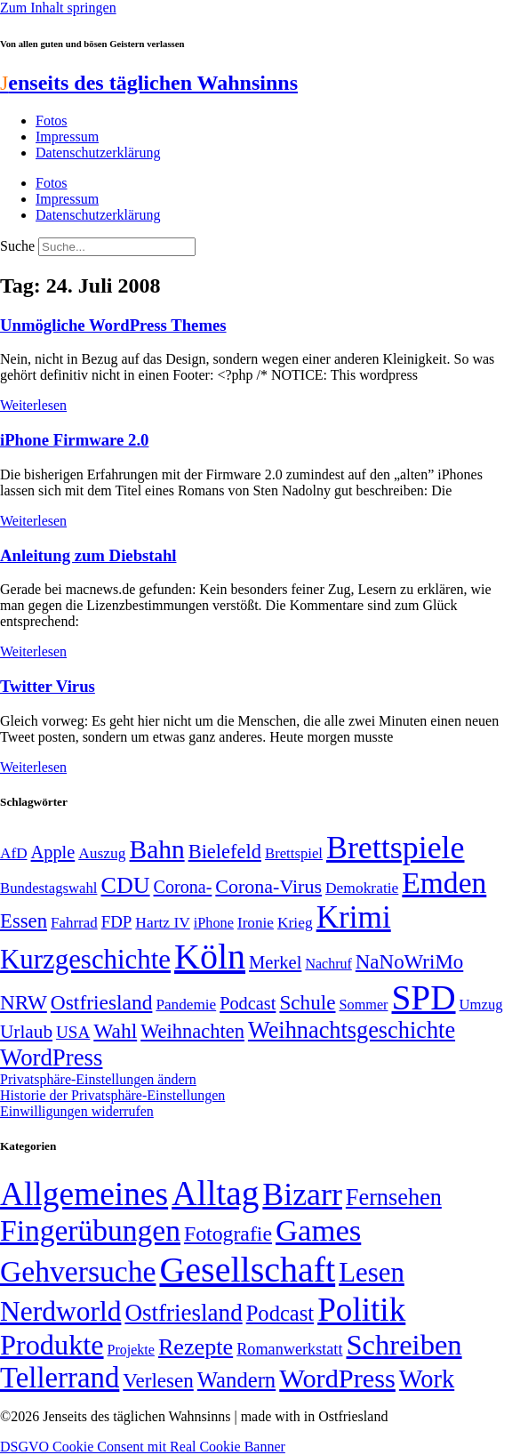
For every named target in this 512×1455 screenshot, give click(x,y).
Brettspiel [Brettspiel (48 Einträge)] (294, 853)
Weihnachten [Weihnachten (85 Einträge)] (192, 1031)
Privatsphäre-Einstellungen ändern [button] (98, 1079)
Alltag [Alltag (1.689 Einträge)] (215, 1193)
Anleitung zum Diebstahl (88, 555)
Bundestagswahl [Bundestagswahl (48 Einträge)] (48, 888)
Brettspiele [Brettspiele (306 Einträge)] (395, 847)
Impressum (67, 136)
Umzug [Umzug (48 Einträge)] (481, 1004)
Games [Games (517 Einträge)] (318, 1230)
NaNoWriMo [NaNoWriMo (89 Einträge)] (409, 962)
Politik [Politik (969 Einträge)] (361, 1309)
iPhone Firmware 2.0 (74, 439)
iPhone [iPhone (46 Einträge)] (214, 923)
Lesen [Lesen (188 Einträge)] (371, 1272)
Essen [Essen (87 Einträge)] (23, 921)
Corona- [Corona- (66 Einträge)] (183, 886)
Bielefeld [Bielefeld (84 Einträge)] (224, 851)
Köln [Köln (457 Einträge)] (209, 957)
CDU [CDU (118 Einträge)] (124, 885)
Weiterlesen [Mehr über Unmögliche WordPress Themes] (33, 405)
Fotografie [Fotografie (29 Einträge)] (228, 1233)
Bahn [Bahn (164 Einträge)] (157, 849)
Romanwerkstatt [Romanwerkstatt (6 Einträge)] (289, 1349)
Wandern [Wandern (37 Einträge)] (236, 1380)
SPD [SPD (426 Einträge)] (424, 997)
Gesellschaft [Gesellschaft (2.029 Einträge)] (247, 1270)
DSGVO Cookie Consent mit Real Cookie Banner (142, 1446)
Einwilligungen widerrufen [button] (77, 1111)
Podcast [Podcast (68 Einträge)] (248, 1003)
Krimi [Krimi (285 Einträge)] (353, 917)
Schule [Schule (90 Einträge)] (307, 1002)
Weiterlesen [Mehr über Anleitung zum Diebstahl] (33, 651)
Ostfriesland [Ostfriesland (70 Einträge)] (183, 1312)
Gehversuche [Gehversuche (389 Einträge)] (78, 1271)
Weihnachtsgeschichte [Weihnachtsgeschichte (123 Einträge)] (351, 1030)
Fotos (52, 120)
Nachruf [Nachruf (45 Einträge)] (328, 963)
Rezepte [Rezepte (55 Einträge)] (195, 1347)
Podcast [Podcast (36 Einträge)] (280, 1313)
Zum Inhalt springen (58, 7)
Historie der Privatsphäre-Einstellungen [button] (112, 1095)
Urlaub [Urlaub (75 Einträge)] (26, 1031)
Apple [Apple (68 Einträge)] (53, 852)
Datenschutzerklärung (98, 152)
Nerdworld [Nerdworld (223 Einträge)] (60, 1311)
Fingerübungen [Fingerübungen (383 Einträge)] (90, 1230)
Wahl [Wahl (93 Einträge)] (115, 1030)
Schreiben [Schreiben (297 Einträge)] (403, 1345)
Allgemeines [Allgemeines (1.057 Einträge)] (84, 1194)
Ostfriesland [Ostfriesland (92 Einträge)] (102, 1002)
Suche (17, 245)
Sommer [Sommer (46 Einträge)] (363, 1005)
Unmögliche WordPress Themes (113, 325)
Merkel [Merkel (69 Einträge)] (275, 962)
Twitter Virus (47, 686)
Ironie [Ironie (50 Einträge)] (255, 922)
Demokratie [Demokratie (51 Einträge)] (361, 887)
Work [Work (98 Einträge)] (426, 1379)
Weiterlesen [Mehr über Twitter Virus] (33, 767)
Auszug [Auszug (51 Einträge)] (101, 853)
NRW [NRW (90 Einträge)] (23, 1002)
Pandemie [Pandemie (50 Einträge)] (186, 1004)
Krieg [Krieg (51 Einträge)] (295, 922)
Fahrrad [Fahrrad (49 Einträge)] (74, 922)
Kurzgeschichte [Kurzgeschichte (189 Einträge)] (85, 959)
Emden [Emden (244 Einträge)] (444, 882)
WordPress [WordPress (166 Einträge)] (337, 1378)
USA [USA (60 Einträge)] (73, 1032)
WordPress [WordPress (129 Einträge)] (51, 1057)
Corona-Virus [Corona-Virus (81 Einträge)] (268, 886)
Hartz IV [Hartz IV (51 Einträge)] (162, 922)
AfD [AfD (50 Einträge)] (14, 853)
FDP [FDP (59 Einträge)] (116, 921)
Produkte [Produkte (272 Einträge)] (52, 1345)
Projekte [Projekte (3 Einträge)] (131, 1349)
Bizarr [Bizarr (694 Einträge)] (302, 1194)
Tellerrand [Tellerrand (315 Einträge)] (59, 1378)
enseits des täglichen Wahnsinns (149, 82)
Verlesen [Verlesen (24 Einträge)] (158, 1380)
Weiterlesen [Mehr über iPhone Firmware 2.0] (33, 520)
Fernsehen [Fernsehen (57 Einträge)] (394, 1197)
